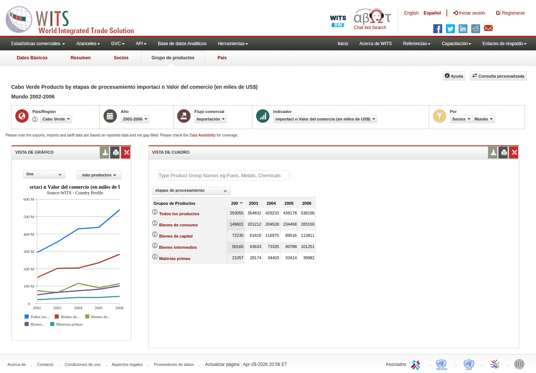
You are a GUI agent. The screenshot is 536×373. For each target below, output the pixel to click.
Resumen (81, 57)
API (141, 43)
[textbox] (223, 175)
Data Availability (203, 135)
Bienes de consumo (178, 225)
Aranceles (88, 43)
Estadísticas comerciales (38, 43)
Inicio (343, 43)
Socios (121, 57)
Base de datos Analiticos (182, 43)
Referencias (417, 43)
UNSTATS (469, 363)
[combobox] (44, 174)
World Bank (521, 363)
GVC (118, 43)
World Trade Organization (495, 363)
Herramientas (233, 43)
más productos (99, 175)
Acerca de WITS (375, 43)
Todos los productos (179, 213)
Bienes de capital (176, 236)
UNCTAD (443, 363)
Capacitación (456, 43)
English (411, 13)
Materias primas (175, 258)
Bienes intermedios (178, 247)
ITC (416, 363)
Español (432, 13)
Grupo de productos (172, 57)
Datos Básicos (32, 57)
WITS (74, 18)
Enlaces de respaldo (504, 43)
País (222, 57)
